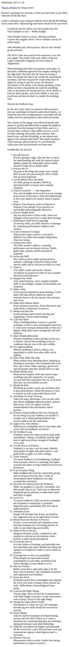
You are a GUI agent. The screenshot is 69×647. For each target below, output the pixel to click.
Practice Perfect (9, 7)
